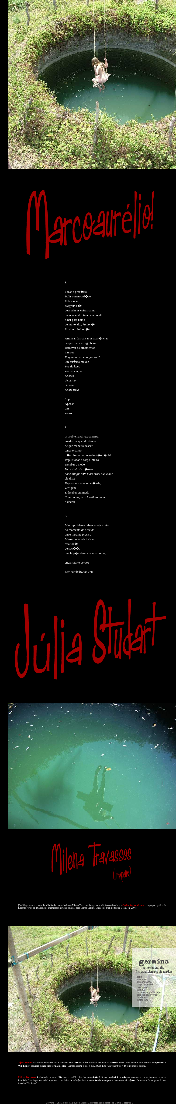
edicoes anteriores (147, 921)
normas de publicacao (149, 919)
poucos (76, 1103)
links (119, 1103)
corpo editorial (145, 911)
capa (139, 903)
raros (85, 1103)
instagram (142, 926)
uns (59, 1103)
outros (66, 1103)
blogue (127, 1103)
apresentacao (144, 908)
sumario (141, 906)
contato (141, 916)
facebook (142, 924)
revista (51, 1103)
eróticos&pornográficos (102, 1103)
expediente (143, 914)
